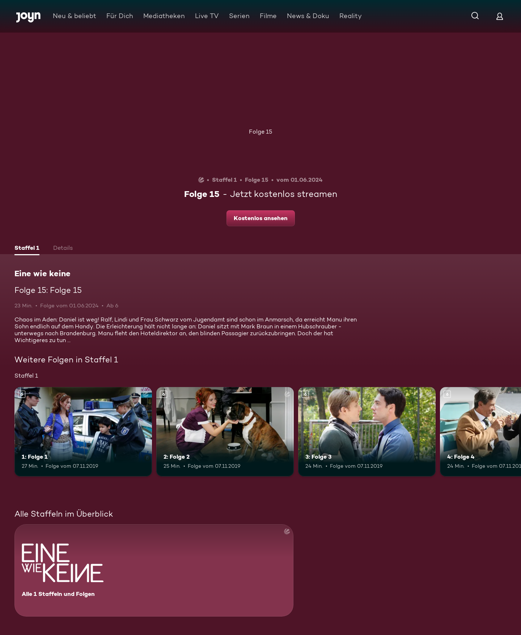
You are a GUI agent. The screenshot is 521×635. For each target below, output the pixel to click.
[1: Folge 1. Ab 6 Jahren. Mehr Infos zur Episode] (83, 431)
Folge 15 (260, 131)
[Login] (499, 16)
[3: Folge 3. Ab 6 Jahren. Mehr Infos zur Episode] (367, 431)
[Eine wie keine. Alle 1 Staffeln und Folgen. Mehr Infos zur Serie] (153, 570)
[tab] (27, 248)
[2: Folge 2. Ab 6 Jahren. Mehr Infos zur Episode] (225, 431)
